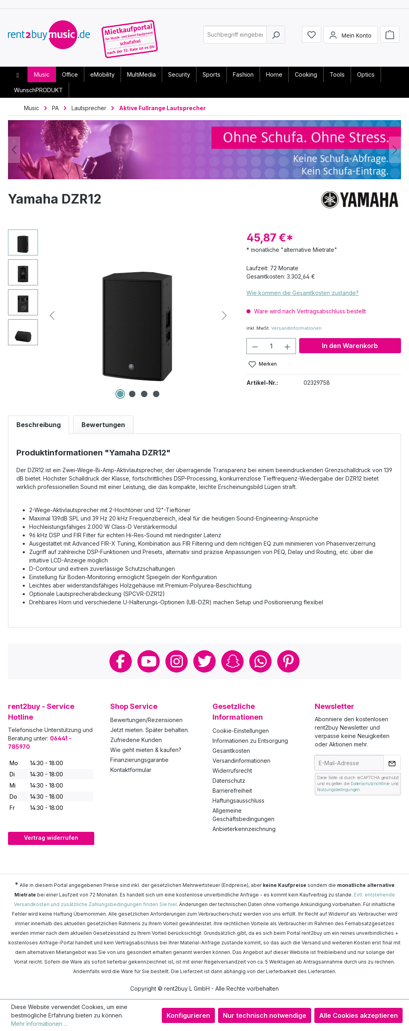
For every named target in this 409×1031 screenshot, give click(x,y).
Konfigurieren (188, 1015)
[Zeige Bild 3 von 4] (144, 394)
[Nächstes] (395, 150)
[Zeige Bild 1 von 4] (120, 394)
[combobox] (235, 37)
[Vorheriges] (14, 150)
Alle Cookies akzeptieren (358, 1015)
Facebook (120, 661)
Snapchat (232, 661)
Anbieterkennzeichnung (244, 828)
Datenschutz (228, 780)
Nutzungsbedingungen (338, 789)
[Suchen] (275, 37)
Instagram (176, 661)
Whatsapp (260, 661)
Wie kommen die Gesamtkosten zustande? (302, 292)
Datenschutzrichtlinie (370, 783)
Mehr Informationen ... (39, 1023)
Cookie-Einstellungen (240, 730)
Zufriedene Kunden (136, 739)
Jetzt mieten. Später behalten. (149, 729)
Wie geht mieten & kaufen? (145, 749)
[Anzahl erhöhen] (287, 346)
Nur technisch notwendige (264, 1015)
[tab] (38, 424)
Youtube (148, 661)
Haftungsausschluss (238, 800)
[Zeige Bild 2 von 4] (132, 394)
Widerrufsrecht (232, 770)
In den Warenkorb (350, 346)
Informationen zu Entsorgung (250, 740)
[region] (119, 315)
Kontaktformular (130, 769)
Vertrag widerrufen (51, 837)
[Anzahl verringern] (254, 346)
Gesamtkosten (231, 750)
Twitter (204, 661)
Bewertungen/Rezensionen (146, 719)
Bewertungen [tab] (103, 425)
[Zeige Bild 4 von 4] (156, 394)
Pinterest (288, 661)
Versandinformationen (296, 328)
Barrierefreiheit (232, 790)
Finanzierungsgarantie (139, 759)
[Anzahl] (271, 346)
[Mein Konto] (351, 37)
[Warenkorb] (389, 36)
